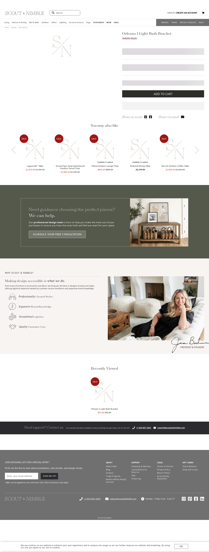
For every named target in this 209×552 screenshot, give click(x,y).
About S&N (111, 466)
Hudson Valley (129, 38)
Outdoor (45, 22)
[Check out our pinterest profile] (190, 499)
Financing (136, 478)
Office (54, 22)
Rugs (88, 22)
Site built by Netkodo (104, 518)
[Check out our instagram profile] (184, 499)
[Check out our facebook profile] (196, 499)
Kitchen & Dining (19, 22)
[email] (21, 476)
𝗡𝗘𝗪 (108, 22)
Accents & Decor (76, 22)
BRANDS (165, 22)
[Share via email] (182, 117)
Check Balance (190, 466)
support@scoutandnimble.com (171, 427)
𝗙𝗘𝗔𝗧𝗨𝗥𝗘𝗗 (98, 22)
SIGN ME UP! (49, 476)
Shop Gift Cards (190, 469)
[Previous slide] (14, 150)
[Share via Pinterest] (145, 117)
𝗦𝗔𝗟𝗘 (116, 22)
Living (6, 22)
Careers (110, 473)
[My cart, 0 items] (203, 13)
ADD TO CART (163, 94)
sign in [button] (170, 13)
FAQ (133, 475)
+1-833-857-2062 (143, 427)
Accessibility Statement (163, 477)
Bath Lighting (22, 27)
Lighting (62, 22)
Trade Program (113, 476)
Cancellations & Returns (139, 471)
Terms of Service (165, 466)
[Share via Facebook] (150, 117)
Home (7, 27)
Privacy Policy (163, 469)
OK (181, 546)
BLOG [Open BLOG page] (201, 22)
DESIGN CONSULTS (188, 22)
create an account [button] (186, 13)
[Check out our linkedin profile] (202, 499)
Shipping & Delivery (141, 466)
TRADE (174, 22)
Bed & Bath (34, 22)
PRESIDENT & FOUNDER (192, 347)
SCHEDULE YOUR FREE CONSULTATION (57, 234)
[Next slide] (197, 150)
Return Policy (163, 473)
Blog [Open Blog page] (108, 469)
